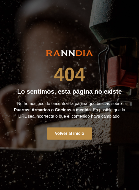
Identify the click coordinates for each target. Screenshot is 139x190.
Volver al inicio (69, 133)
